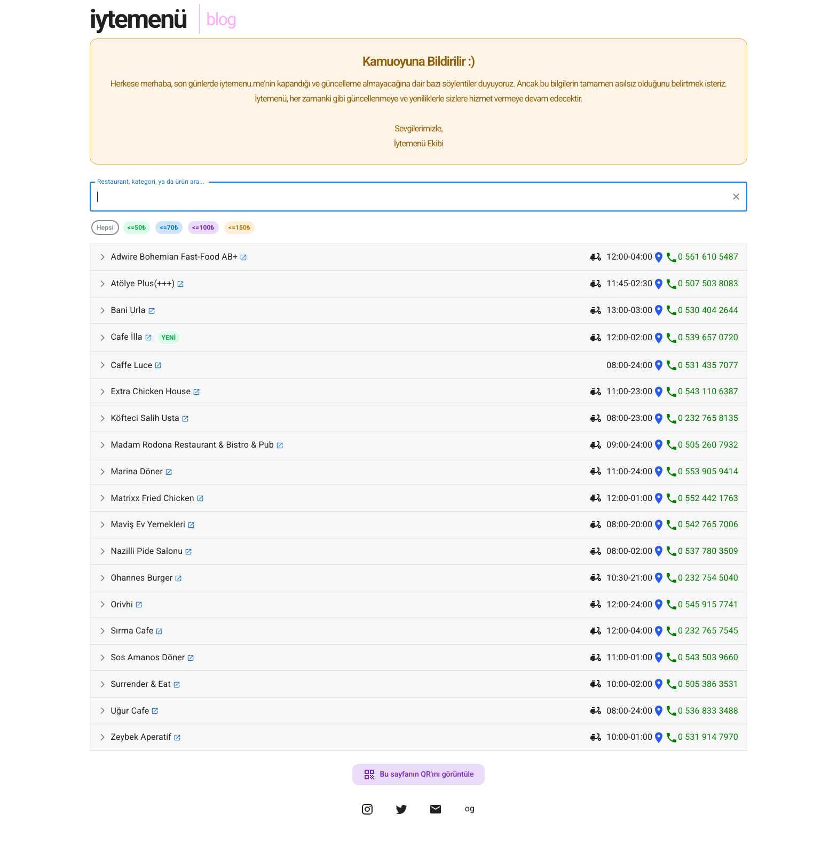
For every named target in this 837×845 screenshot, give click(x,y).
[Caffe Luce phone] (671, 365)
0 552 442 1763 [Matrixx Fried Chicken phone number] (708, 498)
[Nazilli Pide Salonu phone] (671, 551)
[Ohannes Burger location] (658, 577)
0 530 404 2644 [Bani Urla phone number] (708, 310)
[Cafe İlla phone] (671, 338)
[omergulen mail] (435, 815)
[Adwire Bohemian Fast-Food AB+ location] (658, 257)
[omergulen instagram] (367, 815)
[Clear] (736, 196)
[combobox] (410, 196)
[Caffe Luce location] (658, 365)
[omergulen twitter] (401, 815)
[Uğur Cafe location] (658, 710)
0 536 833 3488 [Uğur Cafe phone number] (708, 711)
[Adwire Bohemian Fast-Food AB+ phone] (671, 257)
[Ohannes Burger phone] (671, 577)
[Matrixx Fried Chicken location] (658, 498)
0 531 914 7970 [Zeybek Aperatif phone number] (708, 737)
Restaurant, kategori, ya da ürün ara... (150, 181)
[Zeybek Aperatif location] (658, 737)
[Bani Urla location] (658, 310)
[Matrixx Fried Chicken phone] (671, 498)
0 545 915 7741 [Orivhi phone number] (708, 604)
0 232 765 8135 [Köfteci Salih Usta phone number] (708, 418)
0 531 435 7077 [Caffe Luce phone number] (708, 365)
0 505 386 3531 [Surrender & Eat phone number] (708, 684)
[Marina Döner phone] (671, 471)
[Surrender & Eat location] (658, 684)
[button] (418, 257)
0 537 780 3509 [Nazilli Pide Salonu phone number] (708, 551)
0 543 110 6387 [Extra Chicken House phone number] (708, 391)
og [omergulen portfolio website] (470, 808)
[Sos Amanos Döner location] (658, 657)
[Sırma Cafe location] (658, 631)
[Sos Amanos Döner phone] (671, 657)
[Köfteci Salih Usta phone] (671, 418)
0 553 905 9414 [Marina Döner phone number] (708, 471)
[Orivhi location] (658, 604)
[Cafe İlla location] (658, 338)
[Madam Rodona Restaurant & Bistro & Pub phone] (671, 445)
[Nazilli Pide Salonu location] (658, 551)
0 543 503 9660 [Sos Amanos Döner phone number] (708, 657)
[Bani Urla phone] (671, 310)
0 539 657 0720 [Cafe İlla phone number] (708, 337)
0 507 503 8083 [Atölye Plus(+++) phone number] (708, 283)
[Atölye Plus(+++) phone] (671, 284)
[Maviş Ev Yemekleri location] (658, 524)
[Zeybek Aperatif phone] (671, 737)
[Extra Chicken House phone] (671, 391)
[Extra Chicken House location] (658, 391)
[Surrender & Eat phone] (671, 684)
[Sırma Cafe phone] (671, 631)
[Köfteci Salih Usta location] (658, 418)
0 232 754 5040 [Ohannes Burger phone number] (708, 578)
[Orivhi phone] (671, 604)
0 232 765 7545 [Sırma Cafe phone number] (708, 630)
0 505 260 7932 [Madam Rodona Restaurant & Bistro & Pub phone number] (708, 445)
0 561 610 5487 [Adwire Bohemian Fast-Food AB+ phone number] (708, 257)
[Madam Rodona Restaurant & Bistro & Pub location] (658, 445)
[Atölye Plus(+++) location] (658, 284)
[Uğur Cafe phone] (671, 710)
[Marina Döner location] (658, 471)
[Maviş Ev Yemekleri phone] (671, 524)
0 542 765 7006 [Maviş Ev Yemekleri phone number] (708, 524)
